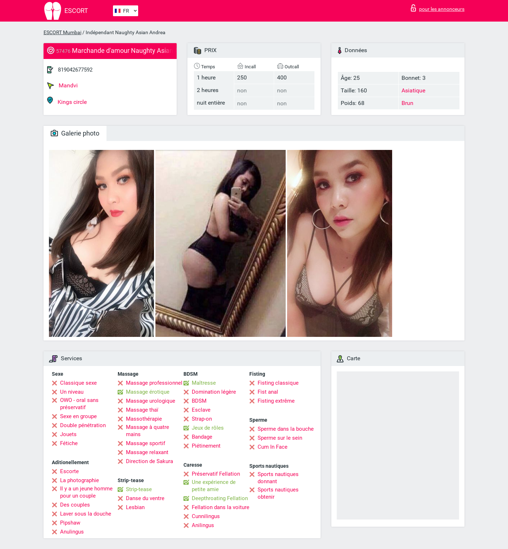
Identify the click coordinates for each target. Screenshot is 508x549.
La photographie (79, 480)
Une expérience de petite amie (214, 486)
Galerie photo (75, 133)
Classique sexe (78, 383)
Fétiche (69, 443)
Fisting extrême (276, 401)
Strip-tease (139, 489)
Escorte (69, 471)
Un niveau (71, 392)
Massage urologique (150, 401)
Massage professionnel (154, 383)
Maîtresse (204, 383)
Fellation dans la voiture (220, 507)
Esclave (201, 410)
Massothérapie (144, 419)
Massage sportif (145, 443)
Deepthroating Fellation (220, 498)
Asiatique (413, 90)
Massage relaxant (147, 452)
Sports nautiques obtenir (278, 493)
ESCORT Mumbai (62, 32)
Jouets (68, 434)
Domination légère (214, 392)
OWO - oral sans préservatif (79, 404)
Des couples (75, 505)
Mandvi (62, 85)
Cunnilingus (206, 516)
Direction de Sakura (149, 461)
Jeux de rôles (208, 428)
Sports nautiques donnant (278, 478)
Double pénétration (83, 425)
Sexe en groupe (78, 416)
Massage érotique (147, 392)
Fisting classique (278, 383)
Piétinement (206, 446)
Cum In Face (272, 447)
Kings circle (67, 100)
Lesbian (135, 507)
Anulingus (72, 532)
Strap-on (202, 419)
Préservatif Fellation (216, 474)
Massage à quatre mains (147, 431)
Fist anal (268, 392)
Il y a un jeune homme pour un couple (86, 492)
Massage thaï (142, 410)
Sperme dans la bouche (286, 429)
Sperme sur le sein (280, 438)
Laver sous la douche (85, 514)
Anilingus (203, 525)
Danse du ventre (145, 498)
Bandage (202, 437)
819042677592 (75, 70)
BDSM (199, 401)
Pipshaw (70, 523)
